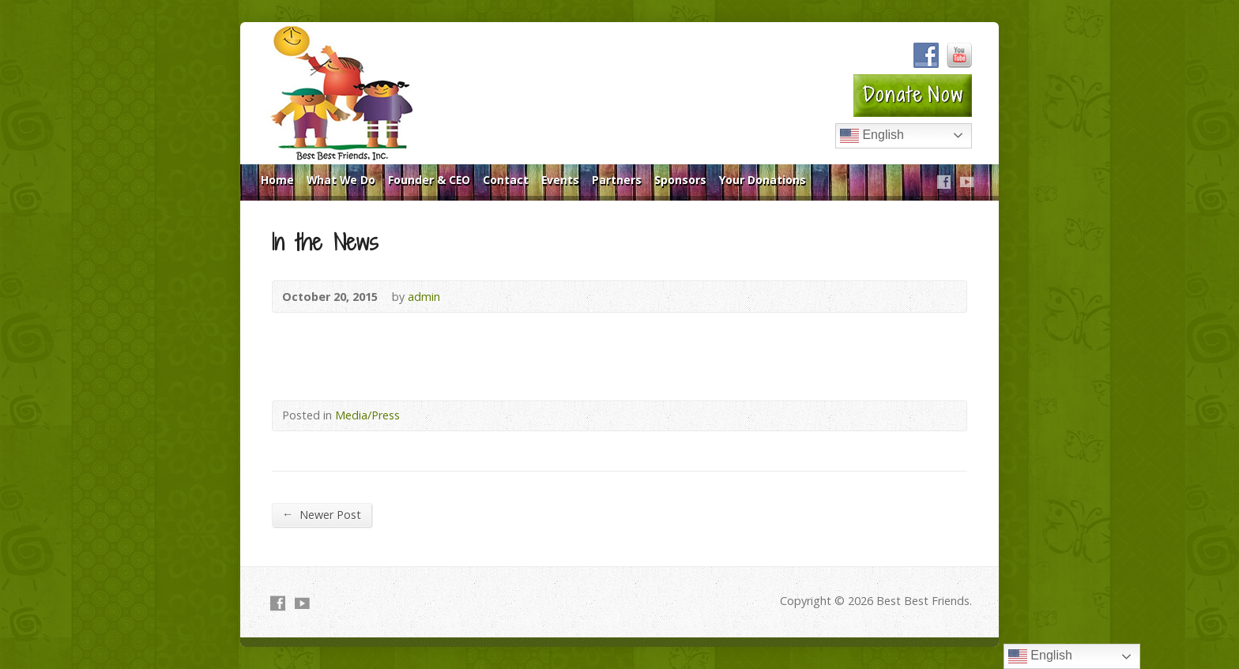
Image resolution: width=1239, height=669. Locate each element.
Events (560, 179)
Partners (617, 179)
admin (424, 296)
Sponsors (680, 179)
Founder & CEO (429, 179)
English (872, 135)
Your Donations (762, 179)
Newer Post (321, 514)
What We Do (341, 179)
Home (277, 179)
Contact (506, 179)
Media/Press (367, 415)
